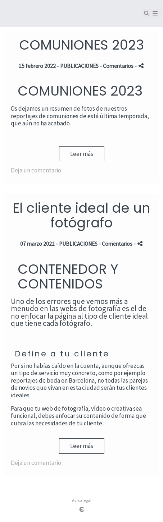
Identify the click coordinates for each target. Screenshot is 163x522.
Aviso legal (81, 500)
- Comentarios (117, 66)
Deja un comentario (36, 170)
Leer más (81, 154)
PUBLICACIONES (79, 66)
